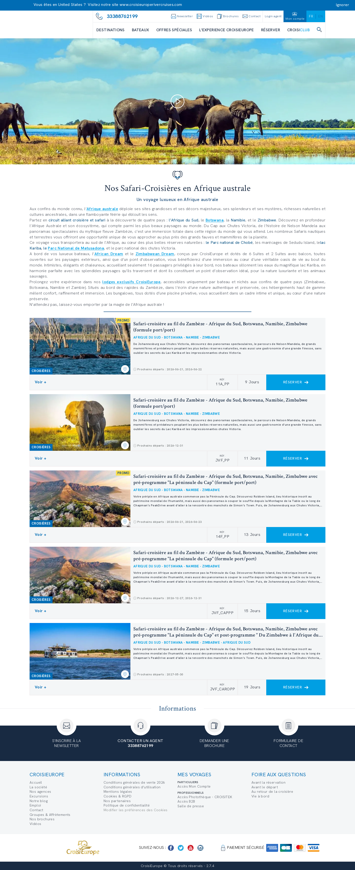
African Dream (108, 253)
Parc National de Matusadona (76, 248)
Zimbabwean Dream (155, 253)
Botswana (215, 220)
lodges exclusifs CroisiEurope (131, 281)
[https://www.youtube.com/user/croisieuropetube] (191, 848)
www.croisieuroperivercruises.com (151, 4)
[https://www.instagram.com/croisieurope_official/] (200, 848)
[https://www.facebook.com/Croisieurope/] (171, 848)
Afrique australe (102, 208)
